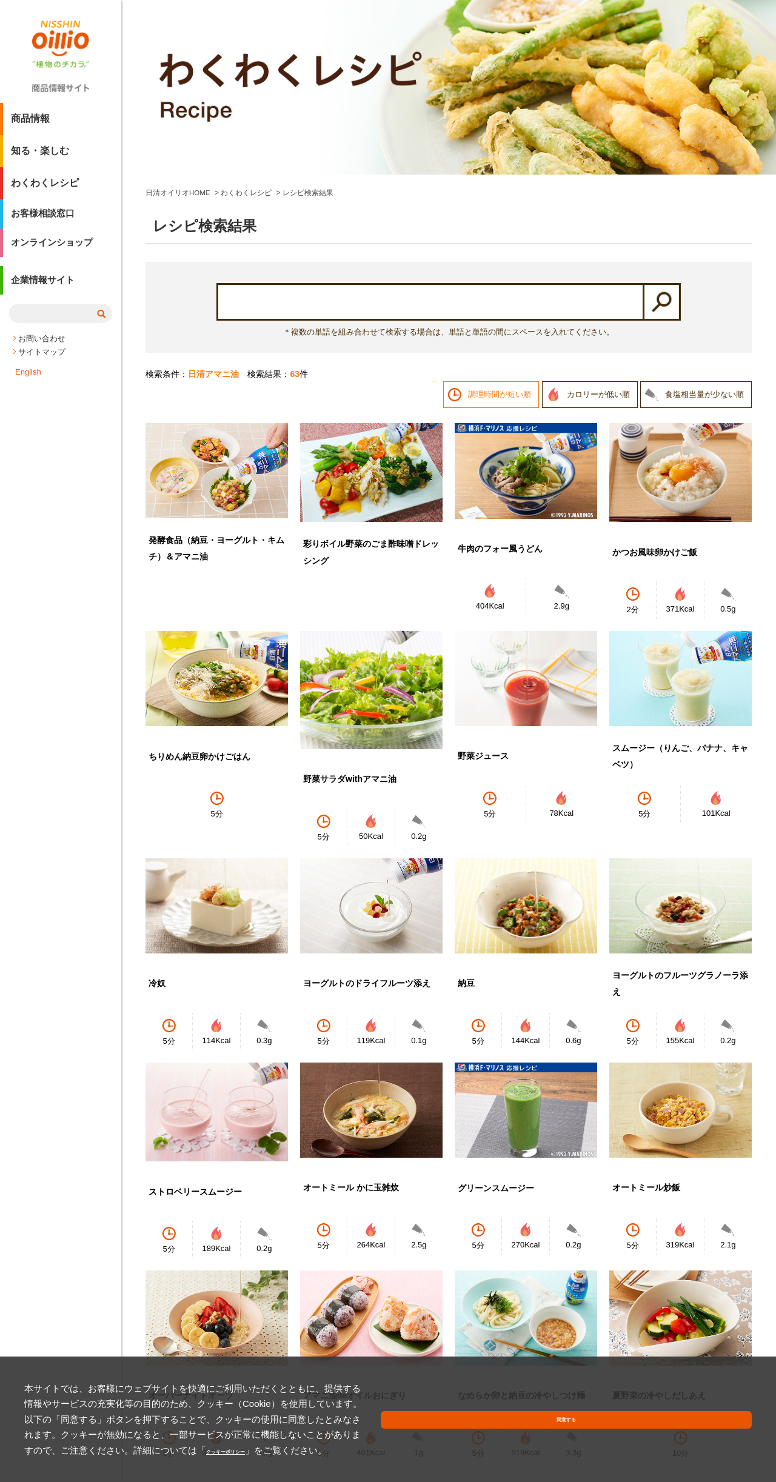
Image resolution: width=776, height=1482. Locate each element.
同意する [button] (723, 1436)
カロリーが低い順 (598, 230)
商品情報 (30, 123)
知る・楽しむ (40, 155)
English (28, 382)
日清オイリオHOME (178, 29)
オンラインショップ (54, 252)
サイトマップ (41, 362)
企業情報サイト (45, 293)
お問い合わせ (41, 348)
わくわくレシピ (45, 188)
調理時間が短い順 (499, 230)
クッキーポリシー (278, 1450)
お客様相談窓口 (45, 220)
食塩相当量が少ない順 (704, 230)
